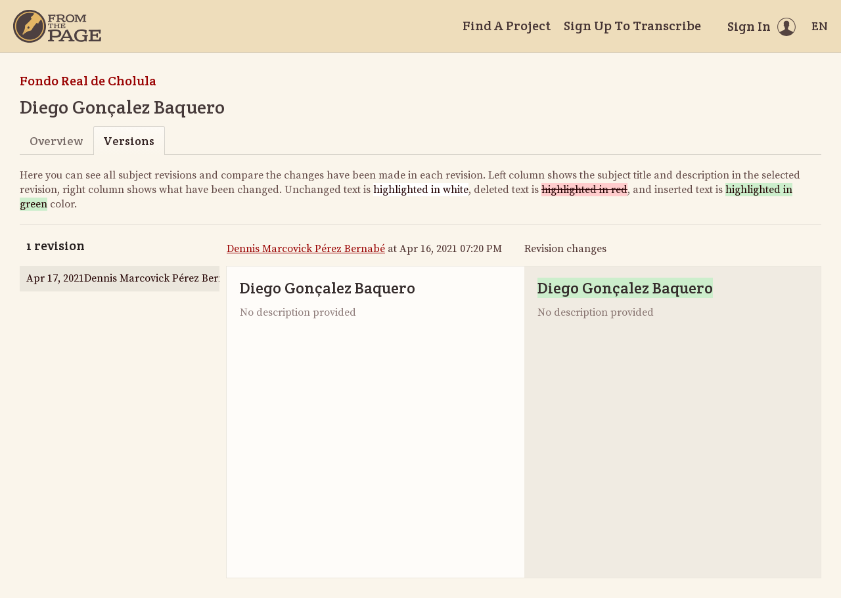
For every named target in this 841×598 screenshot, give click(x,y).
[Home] (57, 26)
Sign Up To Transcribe (632, 25)
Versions (128, 140)
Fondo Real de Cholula (88, 80)
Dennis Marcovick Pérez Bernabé (306, 248)
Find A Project (507, 25)
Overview (56, 140)
